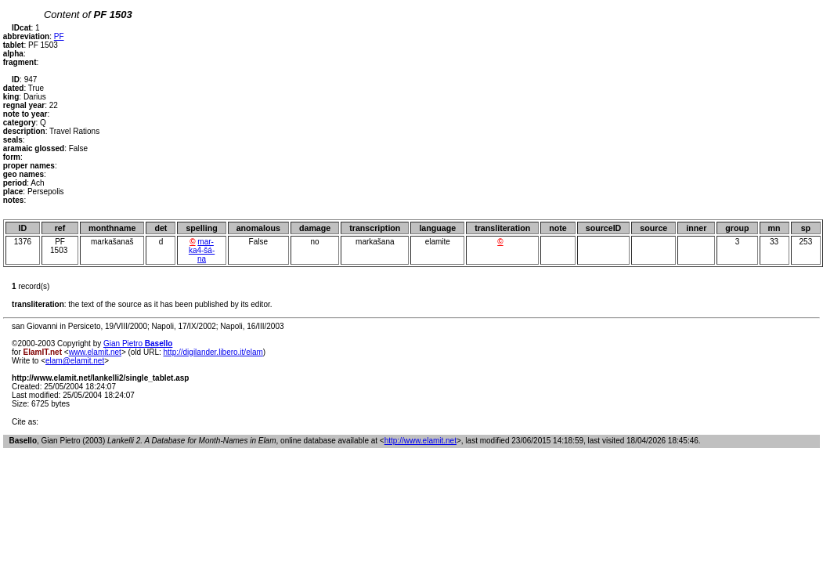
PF (59, 36)
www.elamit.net (95, 352)
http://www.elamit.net (420, 440)
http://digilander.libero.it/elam (213, 352)
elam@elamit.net (74, 360)
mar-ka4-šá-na (202, 250)
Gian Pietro (137, 343)
